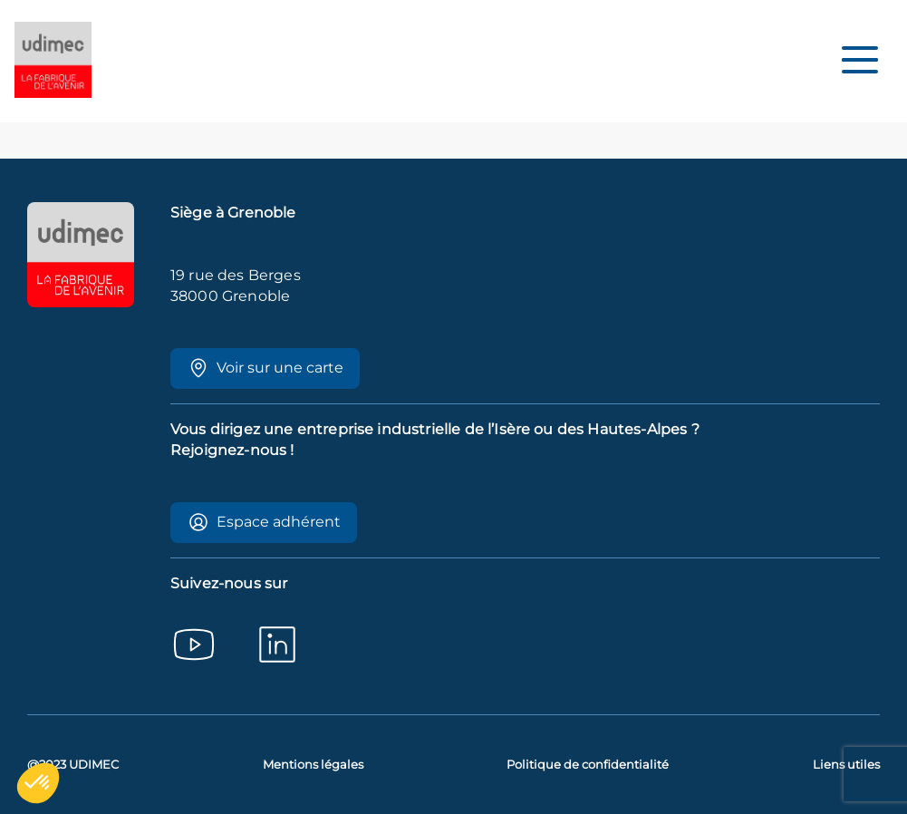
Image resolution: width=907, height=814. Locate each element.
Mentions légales (313, 764)
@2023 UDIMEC (73, 764)
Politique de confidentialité (588, 764)
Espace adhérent (264, 522)
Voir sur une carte (265, 368)
